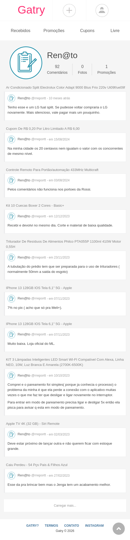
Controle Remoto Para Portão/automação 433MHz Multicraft (52, 170)
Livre (115, 30)
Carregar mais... (65, 505)
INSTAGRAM (94, 525)
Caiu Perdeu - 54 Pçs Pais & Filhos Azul (36, 465)
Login (102, 10)
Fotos (82, 69)
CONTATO (71, 525)
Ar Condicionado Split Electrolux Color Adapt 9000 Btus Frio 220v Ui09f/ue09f (65, 87)
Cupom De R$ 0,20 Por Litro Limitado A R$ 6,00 (43, 129)
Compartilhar (69, 10)
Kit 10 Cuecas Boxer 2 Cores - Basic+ (35, 205)
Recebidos (20, 30)
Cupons (87, 30)
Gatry (31, 9)
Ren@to (27, 98)
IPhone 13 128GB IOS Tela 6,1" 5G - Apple (39, 288)
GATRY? (32, 525)
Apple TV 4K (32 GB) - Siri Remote (32, 424)
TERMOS (51, 525)
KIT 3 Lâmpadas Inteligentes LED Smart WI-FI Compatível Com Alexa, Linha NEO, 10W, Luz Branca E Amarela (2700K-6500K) (65, 362)
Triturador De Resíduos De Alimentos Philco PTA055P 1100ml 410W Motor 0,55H (63, 244)
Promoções (53, 30)
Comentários (57, 69)
